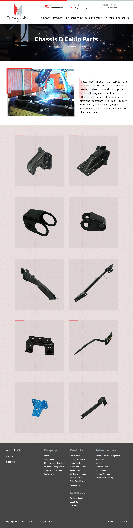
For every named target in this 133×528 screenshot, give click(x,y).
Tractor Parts (76, 477)
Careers (109, 17)
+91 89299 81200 (56, 8)
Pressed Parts (76, 485)
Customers (49, 474)
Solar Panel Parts (77, 481)
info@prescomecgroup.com (84, 8)
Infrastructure (74, 17)
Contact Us (122, 17)
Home (50, 46)
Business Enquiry (77, 498)
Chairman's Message (53, 470)
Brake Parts (75, 456)
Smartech (122, 521)
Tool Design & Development (108, 456)
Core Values (49, 459)
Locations (74, 505)
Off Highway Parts (78, 474)
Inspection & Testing (104, 477)
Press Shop (101, 459)
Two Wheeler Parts (78, 467)
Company (45, 17)
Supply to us (75, 502)
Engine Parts (75, 463)
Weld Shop (100, 463)
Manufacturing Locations (55, 463)
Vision (46, 456)
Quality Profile (93, 17)
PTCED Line (101, 470)
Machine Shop (102, 467)
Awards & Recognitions (54, 467)
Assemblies (75, 470)
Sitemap (10, 461)
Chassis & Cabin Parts (79, 459)
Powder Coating (103, 474)
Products (58, 17)
